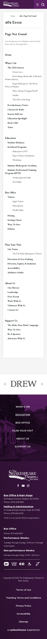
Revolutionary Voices (18, 105)
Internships (17, 181)
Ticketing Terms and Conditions (23, 598)
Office (22, 422)
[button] (43, 5)
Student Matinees (16, 142)
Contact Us (13, 309)
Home (13, 16)
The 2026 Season (16, 67)
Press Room (13, 296)
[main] (23, 180)
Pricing (11, 215)
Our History (13, 287)
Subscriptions (18, 205)
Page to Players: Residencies (23, 155)
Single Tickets (18, 201)
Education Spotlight (17, 118)
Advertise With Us (16, 338)
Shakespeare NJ (11, 4)
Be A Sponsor (14, 334)
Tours (10, 127)
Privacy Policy (23, 605)
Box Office (10, 192)
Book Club (13, 122)
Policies (11, 228)
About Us (10, 283)
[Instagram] (28, 486)
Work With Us (14, 301)
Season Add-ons (15, 113)
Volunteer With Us (16, 305)
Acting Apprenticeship (22, 177)
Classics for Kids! (16, 109)
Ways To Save (14, 224)
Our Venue (13, 249)
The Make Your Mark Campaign (23, 325)
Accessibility (14, 268)
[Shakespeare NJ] (23, 475)
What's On (10, 63)
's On (23, 406)
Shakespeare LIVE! (20, 151)
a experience (23, 629)
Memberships (18, 210)
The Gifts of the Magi (21, 99)
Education (10, 138)
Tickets (11, 197)
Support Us (11, 320)
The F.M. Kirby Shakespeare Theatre (27, 253)
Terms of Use (23, 590)
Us (22, 438)
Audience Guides (16, 272)
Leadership (13, 292)
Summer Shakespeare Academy (22, 165)
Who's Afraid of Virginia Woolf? (25, 91)
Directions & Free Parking (20, 259)
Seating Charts (15, 220)
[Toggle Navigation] (37, 4)
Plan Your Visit (13, 244)
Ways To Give (14, 329)
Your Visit (22, 430)
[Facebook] (18, 486)
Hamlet (16, 95)
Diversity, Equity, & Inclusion (22, 263)
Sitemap (23, 621)
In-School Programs (17, 146)
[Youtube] (23, 486)
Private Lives (18, 72)
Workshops (17, 160)
